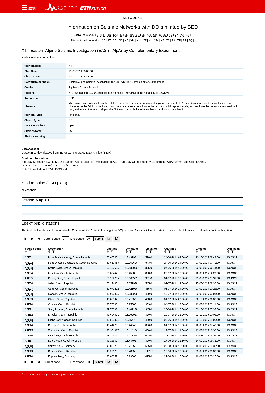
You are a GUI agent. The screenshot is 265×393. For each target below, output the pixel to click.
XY (170, 34)
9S (143, 34)
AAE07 (29, 288)
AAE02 (29, 262)
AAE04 (29, 273)
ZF (178, 40)
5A (115, 34)
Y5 (162, 40)
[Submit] (99, 238)
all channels (29, 190)
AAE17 (29, 340)
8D (120, 34)
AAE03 (29, 267)
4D (109, 34)
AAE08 (29, 293)
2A (103, 40)
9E (137, 34)
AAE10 (29, 304)
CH (99, 34)
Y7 (176, 34)
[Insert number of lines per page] (90, 238)
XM (139, 40)
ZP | (185, 40)
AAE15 (29, 330)
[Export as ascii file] (116, 239)
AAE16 (29, 335)
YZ (182, 34)
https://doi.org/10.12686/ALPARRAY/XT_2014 (50, 165)
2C (114, 40)
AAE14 (29, 325)
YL (150, 40)
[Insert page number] (65, 238)
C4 (149, 34)
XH (132, 40)
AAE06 (29, 283)
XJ (165, 34)
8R (126, 34)
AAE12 (29, 314)
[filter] (29, 251)
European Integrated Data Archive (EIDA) (85, 152)
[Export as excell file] (108, 239)
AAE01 (29, 257)
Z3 (167, 40)
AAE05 (29, 278)
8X (132, 34)
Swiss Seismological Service (44, 374)
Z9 (173, 40)
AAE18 (29, 345)
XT (145, 40)
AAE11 (29, 309)
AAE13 (29, 319)
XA (127, 40)
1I (104, 34)
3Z (109, 40)
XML (65, 169)
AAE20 (29, 356)
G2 (155, 34)
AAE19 (29, 351)
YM (156, 40)
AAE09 (29, 299)
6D (120, 40)
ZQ (190, 40)
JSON (58, 169)
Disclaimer (68, 374)
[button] (29, 7)
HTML (50, 169)
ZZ (187, 34)
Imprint (80, 374)
